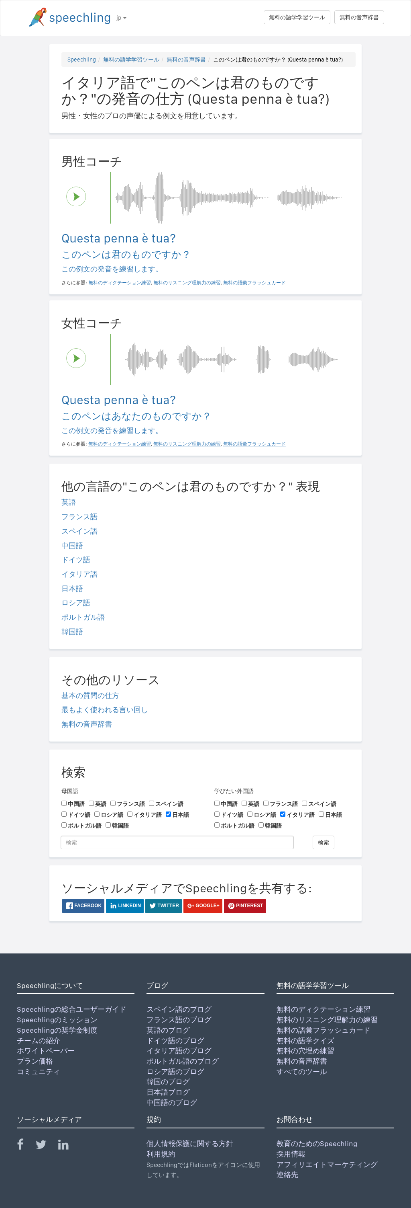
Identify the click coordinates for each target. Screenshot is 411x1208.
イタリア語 (79, 574)
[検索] (177, 842)
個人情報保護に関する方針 (189, 1143)
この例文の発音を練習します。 (112, 269)
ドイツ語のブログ (175, 1040)
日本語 (72, 588)
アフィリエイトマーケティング (327, 1164)
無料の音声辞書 (359, 17)
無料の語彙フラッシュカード (323, 1030)
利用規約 (160, 1154)
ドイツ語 (75, 559)
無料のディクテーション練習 (323, 1009)
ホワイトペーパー (46, 1050)
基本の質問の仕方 (90, 695)
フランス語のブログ (179, 1019)
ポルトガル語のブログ (182, 1061)
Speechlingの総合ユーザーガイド (71, 1009)
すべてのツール (302, 1071)
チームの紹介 (38, 1040)
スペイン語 (79, 531)
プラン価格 (35, 1061)
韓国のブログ (168, 1081)
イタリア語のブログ (179, 1050)
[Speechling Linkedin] (68, 1146)
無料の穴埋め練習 (305, 1050)
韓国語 (72, 631)
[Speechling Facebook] (25, 1146)
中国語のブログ (171, 1102)
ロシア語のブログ (175, 1071)
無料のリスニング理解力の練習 (327, 1019)
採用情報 (291, 1154)
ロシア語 (75, 602)
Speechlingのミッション (57, 1019)
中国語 (72, 545)
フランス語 (79, 516)
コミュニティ (38, 1071)
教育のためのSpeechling (317, 1143)
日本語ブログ (168, 1092)
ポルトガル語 (83, 617)
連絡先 (287, 1174)
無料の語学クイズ (305, 1040)
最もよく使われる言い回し (104, 709)
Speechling (81, 59)
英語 (68, 502)
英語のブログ (168, 1030)
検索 (323, 842)
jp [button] (121, 17)
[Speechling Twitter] (46, 1146)
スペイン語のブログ (179, 1009)
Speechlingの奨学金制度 (57, 1030)
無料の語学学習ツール (297, 17)
